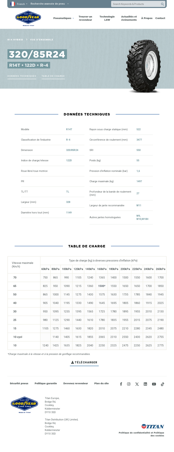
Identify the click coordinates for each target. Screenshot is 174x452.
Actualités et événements (129, 18)
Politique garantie (46, 383)
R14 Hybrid (15, 39)
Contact (160, 18)
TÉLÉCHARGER (84, 362)
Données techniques (21, 76)
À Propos (146, 18)
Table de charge (53, 76)
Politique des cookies (157, 434)
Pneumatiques (62, 18)
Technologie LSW (107, 18)
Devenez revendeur (75, 383)
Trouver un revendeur (85, 18)
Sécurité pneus (19, 383)
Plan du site (101, 383)
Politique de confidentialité (135, 432)
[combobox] (135, 4)
